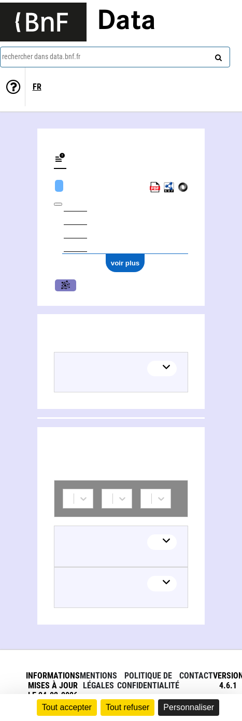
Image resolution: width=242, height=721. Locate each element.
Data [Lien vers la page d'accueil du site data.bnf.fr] (126, 21)
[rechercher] (217, 55)
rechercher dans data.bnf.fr (41, 56)
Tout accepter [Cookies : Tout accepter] (67, 707)
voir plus (125, 263)
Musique (65, 285)
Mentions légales (98, 680)
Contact (196, 676)
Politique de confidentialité (148, 680)
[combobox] (115, 57)
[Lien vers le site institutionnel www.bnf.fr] (43, 22)
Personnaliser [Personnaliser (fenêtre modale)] (188, 707)
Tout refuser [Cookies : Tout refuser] (127, 707)
